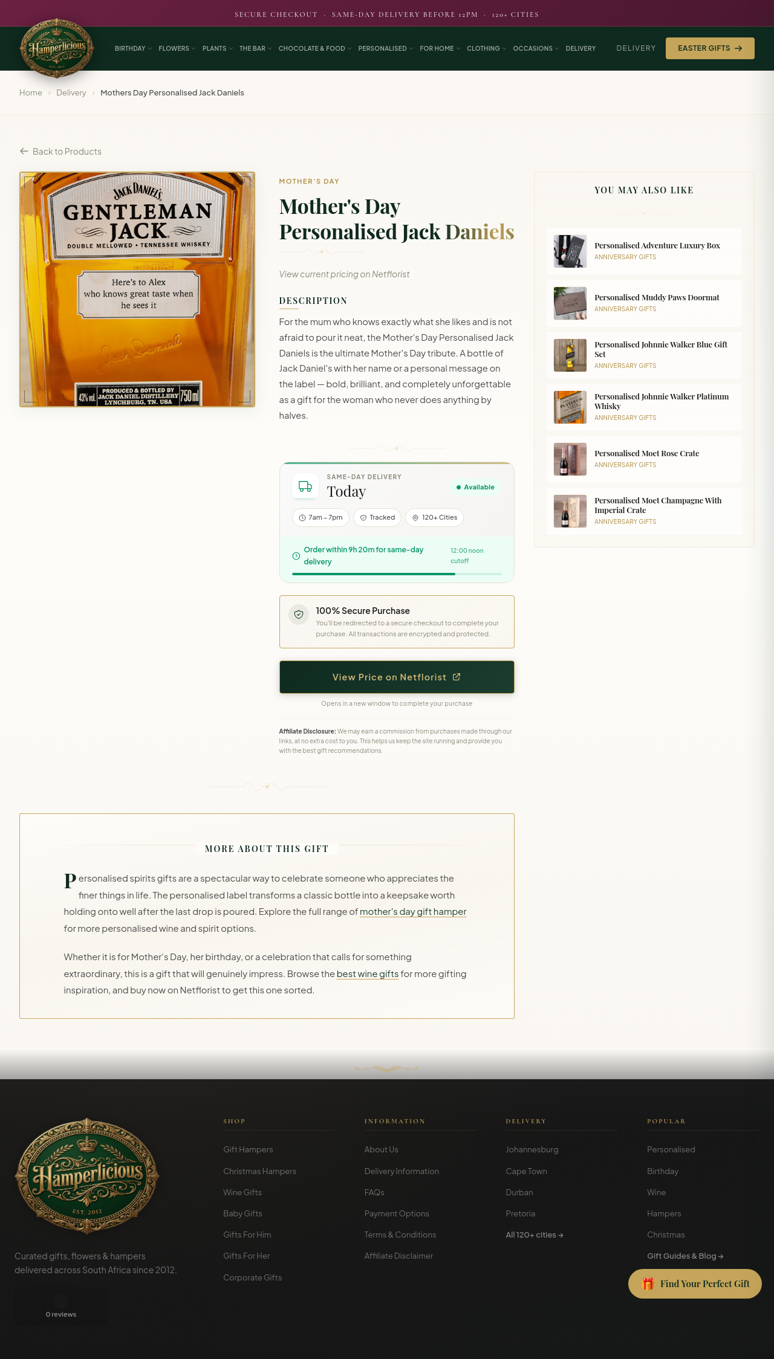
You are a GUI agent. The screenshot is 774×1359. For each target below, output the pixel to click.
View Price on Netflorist (397, 676)
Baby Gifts (242, 1213)
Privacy (702, 1341)
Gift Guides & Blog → (685, 1256)
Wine (656, 1192)
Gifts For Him (247, 1234)
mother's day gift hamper (413, 911)
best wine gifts (368, 973)
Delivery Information (402, 1171)
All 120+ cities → (535, 1234)
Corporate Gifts (252, 1277)
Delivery (636, 48)
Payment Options (397, 1213)
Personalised (671, 1149)
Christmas (666, 1234)
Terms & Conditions (401, 1234)
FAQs (375, 1192)
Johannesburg (532, 1149)
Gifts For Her (246, 1256)
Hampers (664, 1213)
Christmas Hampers (259, 1171)
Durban (519, 1192)
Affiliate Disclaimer (399, 1256)
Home (30, 92)
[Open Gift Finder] (695, 1284)
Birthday (662, 1171)
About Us (381, 1149)
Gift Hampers (248, 1149)
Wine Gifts (242, 1192)
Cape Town (526, 1171)
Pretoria (521, 1213)
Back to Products (60, 151)
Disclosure (742, 1341)
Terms (669, 1341)
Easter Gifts (710, 48)
